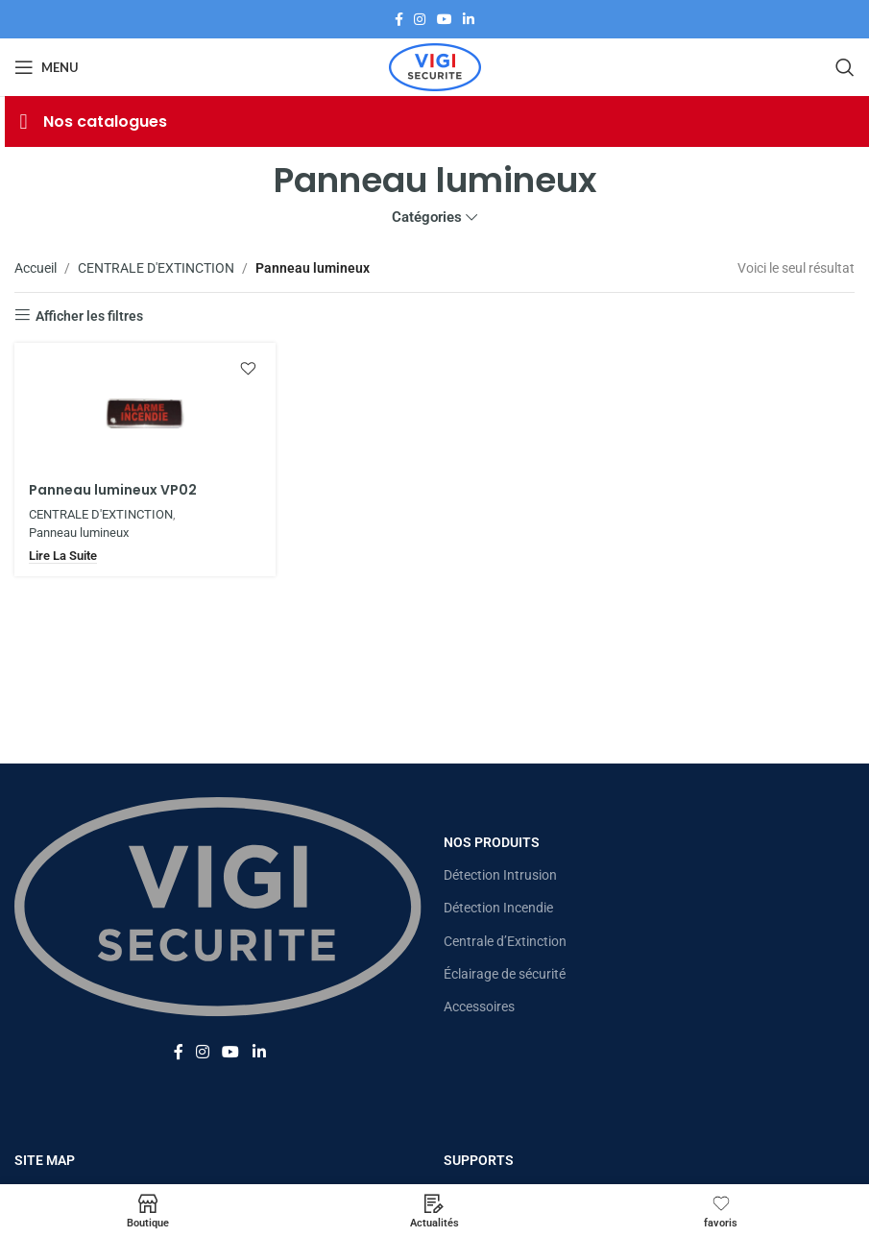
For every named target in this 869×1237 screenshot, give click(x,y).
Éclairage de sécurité (505, 974)
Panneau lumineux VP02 (113, 489)
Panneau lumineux (79, 532)
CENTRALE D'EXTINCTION (156, 268)
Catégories (427, 217)
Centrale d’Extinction (505, 941)
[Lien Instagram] (419, 20)
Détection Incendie (498, 907)
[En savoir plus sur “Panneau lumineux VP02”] (63, 556)
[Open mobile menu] (46, 67)
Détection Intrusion (500, 875)
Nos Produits (492, 842)
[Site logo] (435, 66)
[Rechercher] (845, 67)
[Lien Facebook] (399, 20)
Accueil (35, 268)
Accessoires (479, 1006)
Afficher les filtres (89, 316)
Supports (479, 1160)
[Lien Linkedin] (469, 20)
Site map (44, 1160)
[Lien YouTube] (444, 20)
